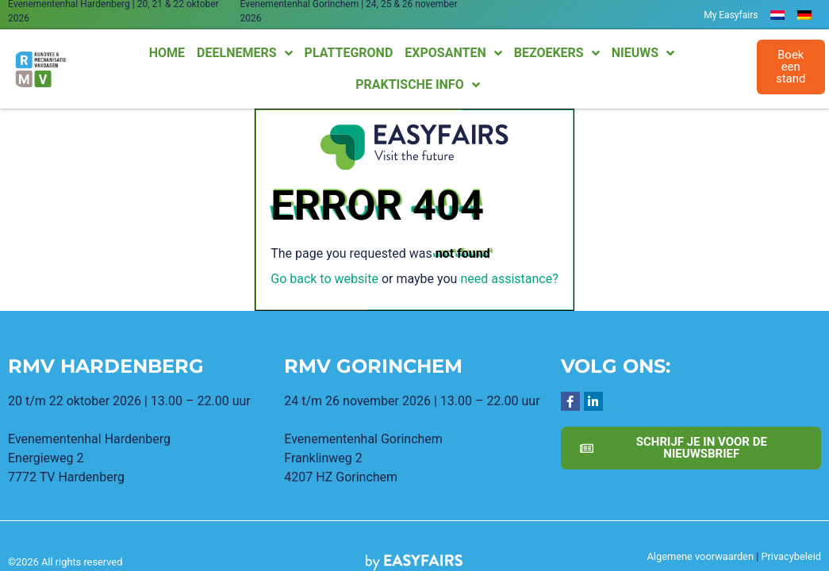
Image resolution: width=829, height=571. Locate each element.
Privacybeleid (791, 556)
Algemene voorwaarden (700, 556)
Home (167, 52)
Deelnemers (244, 53)
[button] (791, 67)
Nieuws (643, 53)
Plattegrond (349, 52)
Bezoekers (557, 53)
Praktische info (417, 85)
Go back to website (324, 278)
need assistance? (509, 278)
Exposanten (453, 53)
